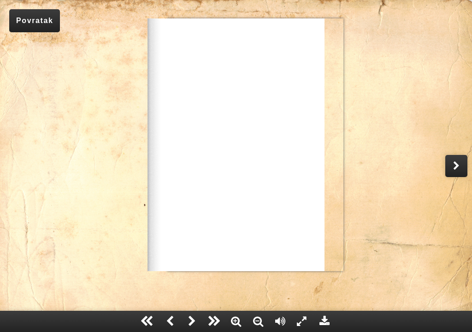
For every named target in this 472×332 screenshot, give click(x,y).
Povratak (34, 20)
